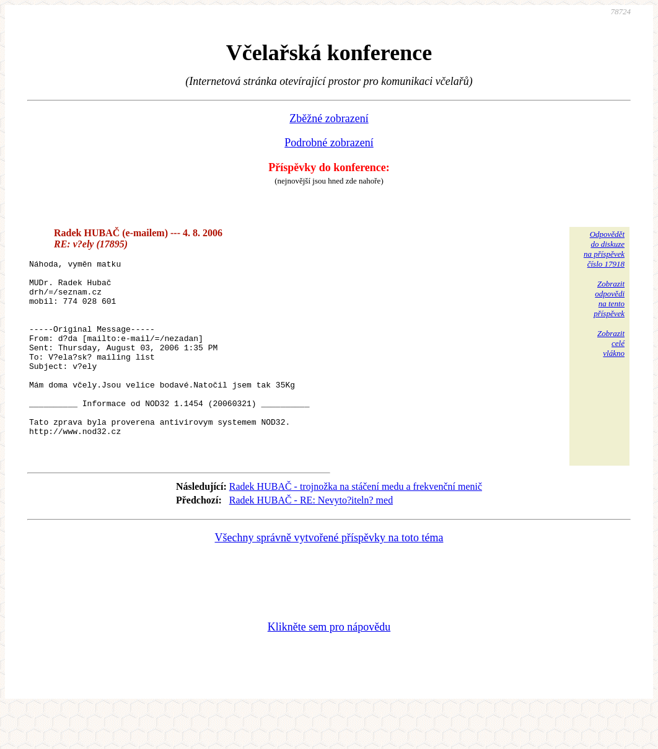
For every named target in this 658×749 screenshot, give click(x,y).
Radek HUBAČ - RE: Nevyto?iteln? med (311, 539)
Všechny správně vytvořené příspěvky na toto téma (329, 576)
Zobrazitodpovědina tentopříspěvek (609, 298)
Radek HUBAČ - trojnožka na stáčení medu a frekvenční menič (355, 525)
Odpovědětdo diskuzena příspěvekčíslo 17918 (604, 248)
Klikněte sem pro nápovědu (329, 666)
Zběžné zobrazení (328, 118)
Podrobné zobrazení (328, 142)
